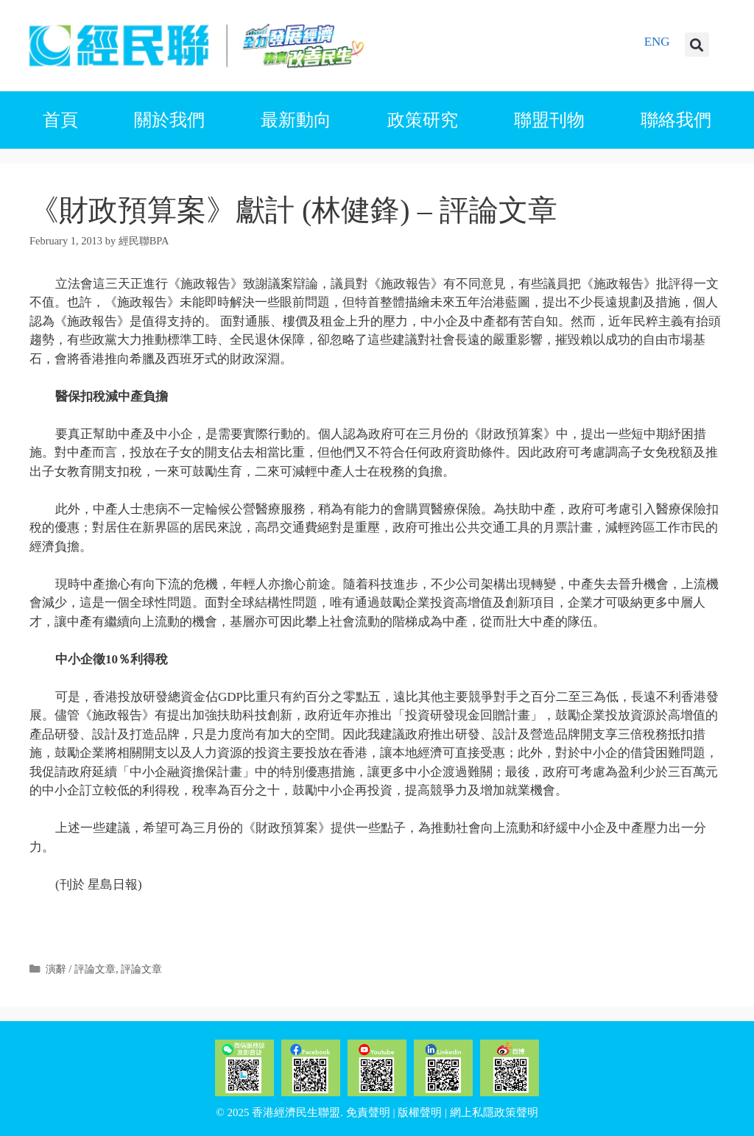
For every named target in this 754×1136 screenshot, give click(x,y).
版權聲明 (420, 1112)
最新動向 (296, 120)
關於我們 (169, 120)
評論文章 (141, 969)
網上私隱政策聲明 (494, 1112)
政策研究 (422, 120)
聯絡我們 (676, 120)
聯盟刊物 (549, 120)
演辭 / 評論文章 (81, 969)
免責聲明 (368, 1112)
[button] (697, 44)
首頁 (60, 120)
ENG (657, 42)
